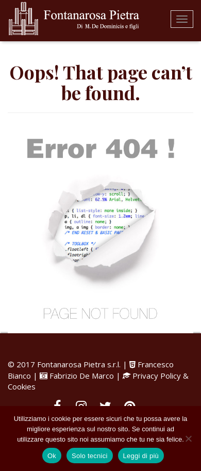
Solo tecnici (89, 456)
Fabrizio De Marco (81, 375)
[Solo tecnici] (188, 438)
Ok (51, 456)
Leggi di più (141, 456)
